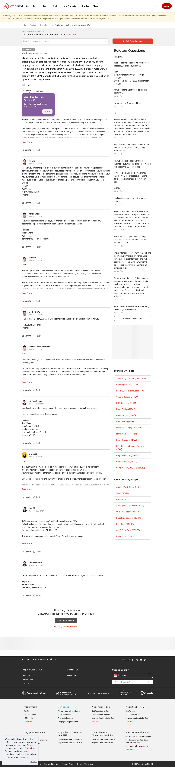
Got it (47, 111)
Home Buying (28, 50)
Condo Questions (127, 385)
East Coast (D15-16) (125, 524)
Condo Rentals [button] (132, 714)
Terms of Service (51, 761)
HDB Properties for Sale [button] (102, 711)
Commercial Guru (34, 693)
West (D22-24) (122, 493)
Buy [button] (36, 6)
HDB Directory (29, 718)
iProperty (147, 693)
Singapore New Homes (35, 730)
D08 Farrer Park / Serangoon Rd (137, 745)
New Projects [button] (71, 6)
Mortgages (63, 707)
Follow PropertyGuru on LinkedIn (145, 659)
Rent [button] (47, 6)
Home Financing (126, 415)
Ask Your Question (66, 621)
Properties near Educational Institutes (102, 732)
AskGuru (27, 711)
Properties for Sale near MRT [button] (70, 737)
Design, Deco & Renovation (130, 391)
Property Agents (126, 440)
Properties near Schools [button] (102, 741)
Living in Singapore (127, 434)
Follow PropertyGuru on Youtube (141, 659)
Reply (37, 150)
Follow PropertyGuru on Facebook (132, 659)
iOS (53, 659)
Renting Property (126, 462)
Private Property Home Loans (69, 711)
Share (39, 91)
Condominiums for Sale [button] (102, 714)
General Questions (127, 397)
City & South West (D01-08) (128, 530)
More (97, 6)
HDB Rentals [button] (132, 711)
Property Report (125, 693)
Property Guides (30, 715)
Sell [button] (56, 6)
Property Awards (66, 693)
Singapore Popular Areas (138, 730)
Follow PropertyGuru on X (149, 660)
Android (44, 659)
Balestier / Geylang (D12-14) (128, 518)
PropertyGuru (30, 707)
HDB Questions (126, 403)
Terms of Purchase (85, 761)
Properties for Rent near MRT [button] (70, 741)
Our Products (27, 680)
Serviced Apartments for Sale (103, 718)
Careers (25, 683)
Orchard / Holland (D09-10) (127, 512)
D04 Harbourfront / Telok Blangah (138, 735)
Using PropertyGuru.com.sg (130, 468)
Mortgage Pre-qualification (68, 722)
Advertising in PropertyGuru (131, 378)
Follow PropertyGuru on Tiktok (152, 660)
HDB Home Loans (64, 715)
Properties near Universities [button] (104, 737)
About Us (26, 676)
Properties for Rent (135, 707)
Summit (98, 693)
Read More (27, 142)
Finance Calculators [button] (67, 718)
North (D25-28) (122, 499)
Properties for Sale (101, 707)
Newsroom (71, 676)
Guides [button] (85, 6)
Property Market (126, 455)
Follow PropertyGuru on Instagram (136, 659)
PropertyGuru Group (32, 669)
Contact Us (72, 669)
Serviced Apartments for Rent (137, 718)
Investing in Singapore (129, 428)
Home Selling (125, 421)
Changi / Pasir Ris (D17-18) (127, 487)
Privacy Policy (30, 748)
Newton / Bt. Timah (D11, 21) (128, 536)
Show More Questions (132, 318)
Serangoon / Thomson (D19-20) (130, 506)
